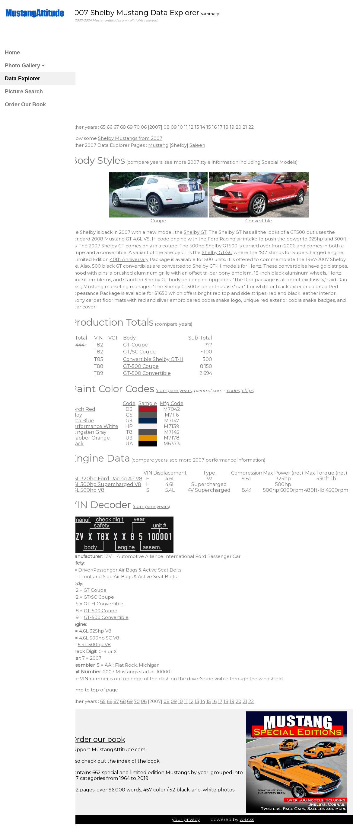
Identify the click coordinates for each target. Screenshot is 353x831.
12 (201, 127)
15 (219, 127)
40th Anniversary (192, 259)
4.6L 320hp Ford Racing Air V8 (116, 479)
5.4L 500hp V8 (97, 490)
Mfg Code (182, 403)
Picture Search (24, 92)
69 (140, 127)
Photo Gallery (25, 66)
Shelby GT (205, 232)
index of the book (148, 761)
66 (119, 127)
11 (196, 127)
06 (154, 127)
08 (177, 127)
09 (184, 127)
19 (242, 127)
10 (190, 127)
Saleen (207, 145)
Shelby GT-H (304, 266)
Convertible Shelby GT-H (163, 359)
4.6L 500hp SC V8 (109, 638)
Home (12, 53)
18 (236, 127)
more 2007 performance (217, 460)
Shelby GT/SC (249, 252)
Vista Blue (92, 421)
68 (133, 127)
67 (126, 127)
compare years (155, 162)
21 (255, 127)
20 (249, 127)
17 (230, 127)
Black (87, 443)
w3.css (252, 819)
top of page (114, 690)
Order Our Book (25, 104)
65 (113, 127)
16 (224, 127)
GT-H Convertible (114, 604)
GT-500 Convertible (157, 373)
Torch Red (93, 409)
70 (147, 127)
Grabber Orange (100, 438)
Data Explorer (22, 79)
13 (207, 127)
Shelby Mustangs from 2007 (140, 138)
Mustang (168, 145)
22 (261, 127)
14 (213, 127)
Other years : (95, 127)
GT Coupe (145, 345)
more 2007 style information (216, 162)
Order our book (108, 739)
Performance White (104, 426)
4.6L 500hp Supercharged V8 (115, 484)
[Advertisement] (214, 77)
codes (243, 390)
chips (258, 390)
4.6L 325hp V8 (105, 631)
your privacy (191, 819)
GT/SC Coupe (149, 352)
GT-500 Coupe (151, 366)
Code (139, 403)
